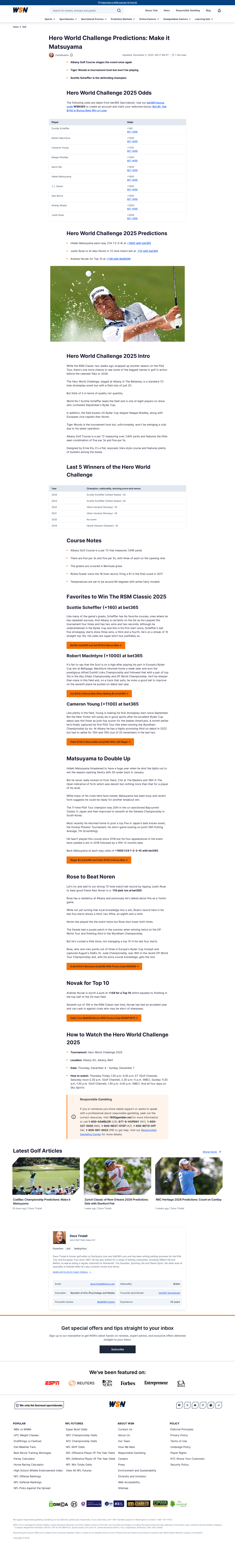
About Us (124, 1438)
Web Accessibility (129, 1485)
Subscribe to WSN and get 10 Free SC (119, 2)
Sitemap (123, 1491)
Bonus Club (151, 10)
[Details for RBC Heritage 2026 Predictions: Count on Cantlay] (189, 1176)
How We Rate (126, 1450)
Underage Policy (180, 1450)
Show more (212, 1152)
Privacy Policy (179, 1438)
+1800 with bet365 (139, 243)
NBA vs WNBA (22, 1432)
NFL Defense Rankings (27, 1485)
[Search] (119, 10)
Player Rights (178, 1456)
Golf (24, 27)
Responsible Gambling (188, 10)
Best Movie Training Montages (32, 1456)
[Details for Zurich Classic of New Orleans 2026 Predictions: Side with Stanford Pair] (117, 1176)
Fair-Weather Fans (25, 1450)
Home (16, 27)
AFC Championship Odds (81, 1444)
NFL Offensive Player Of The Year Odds (90, 1456)
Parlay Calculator (24, 1461)
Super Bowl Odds (76, 1432)
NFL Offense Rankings (27, 1479)
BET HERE (132, 131)
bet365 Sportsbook (169, 1296)
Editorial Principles (181, 1432)
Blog (208, 10)
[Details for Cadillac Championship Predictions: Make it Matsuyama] (46, 1176)
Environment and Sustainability (137, 1473)
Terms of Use (178, 1444)
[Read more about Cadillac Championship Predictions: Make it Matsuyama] (46, 1201)
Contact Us (125, 1432)
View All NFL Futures (78, 1473)
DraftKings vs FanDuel (27, 1444)
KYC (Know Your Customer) (187, 1461)
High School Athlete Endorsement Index (38, 1473)
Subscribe (117, 1352)
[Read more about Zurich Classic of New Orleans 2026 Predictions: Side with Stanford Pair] (117, 1201)
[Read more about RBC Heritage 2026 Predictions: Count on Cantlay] (189, 1201)
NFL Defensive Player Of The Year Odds (90, 1461)
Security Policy (179, 1467)
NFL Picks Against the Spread (32, 1491)
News (167, 10)
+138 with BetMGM (118, 258)
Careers (123, 1461)
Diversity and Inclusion (132, 1479)
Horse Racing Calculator (29, 1467)
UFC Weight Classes (26, 1438)
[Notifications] (219, 10)
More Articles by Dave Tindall (72, 1275)
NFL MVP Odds (75, 1450)
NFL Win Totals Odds (79, 1467)
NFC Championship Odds (81, 1438)
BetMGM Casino (106, 1305)
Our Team (124, 1444)
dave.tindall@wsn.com (102, 1287)
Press (121, 1467)
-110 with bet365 (147, 251)
